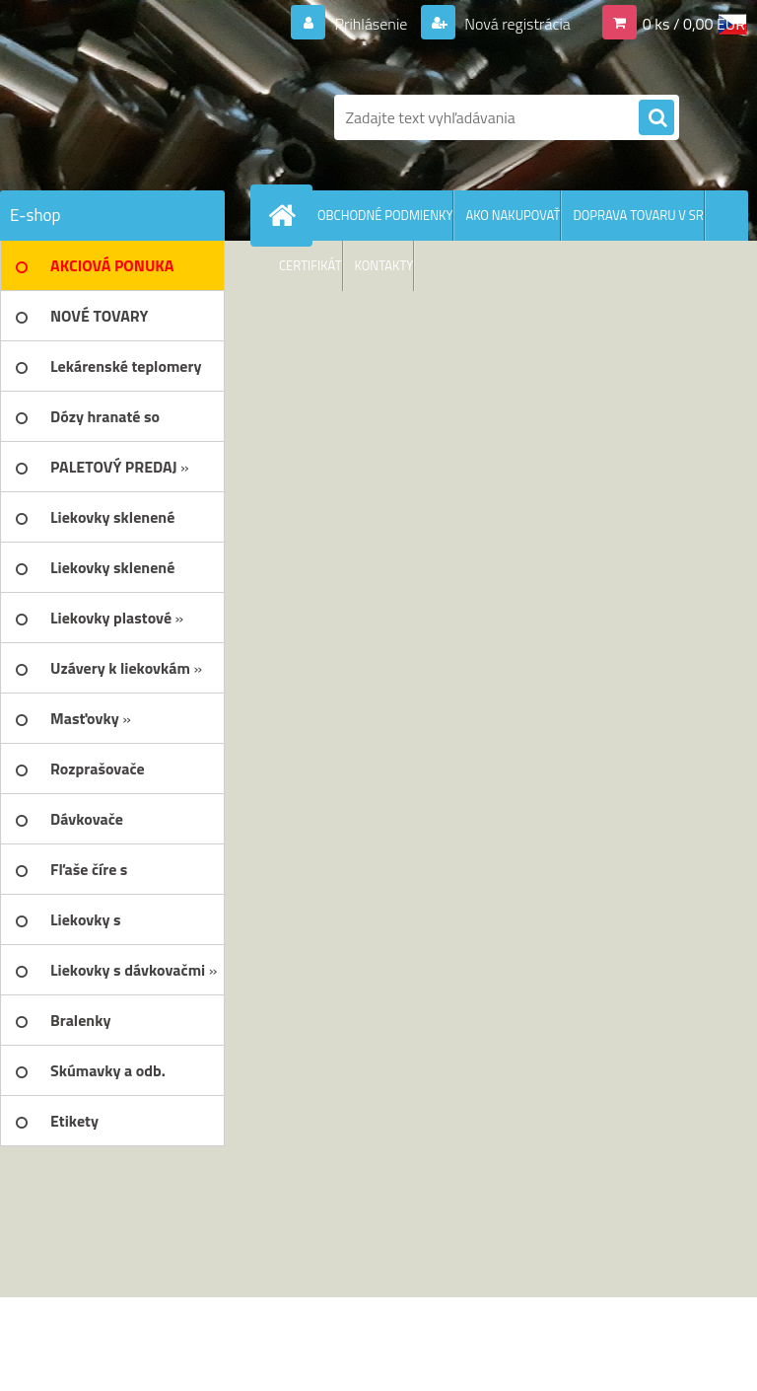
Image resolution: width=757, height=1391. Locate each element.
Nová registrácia (516, 24)
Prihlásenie (371, 24)
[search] (656, 118)
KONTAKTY (384, 265)
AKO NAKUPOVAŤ (512, 215)
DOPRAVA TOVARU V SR (638, 215)
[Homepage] (286, 215)
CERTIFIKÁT (310, 265)
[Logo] (135, 117)
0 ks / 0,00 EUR (694, 24)
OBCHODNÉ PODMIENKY (384, 215)
